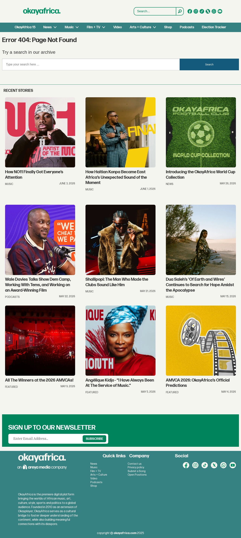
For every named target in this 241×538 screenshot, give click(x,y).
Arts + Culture (140, 27)
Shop (168, 27)
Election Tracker (214, 27)
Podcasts (187, 27)
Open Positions (137, 474)
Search (209, 64)
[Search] (179, 11)
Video (117, 27)
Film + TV (93, 27)
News (47, 27)
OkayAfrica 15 (25, 27)
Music (69, 27)
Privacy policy (136, 467)
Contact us (135, 463)
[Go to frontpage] (42, 11)
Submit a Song (137, 471)
